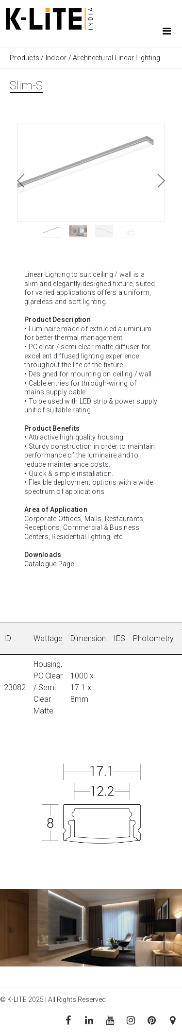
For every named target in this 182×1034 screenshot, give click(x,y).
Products (25, 58)
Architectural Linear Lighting (116, 58)
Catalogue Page (49, 564)
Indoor (56, 58)
